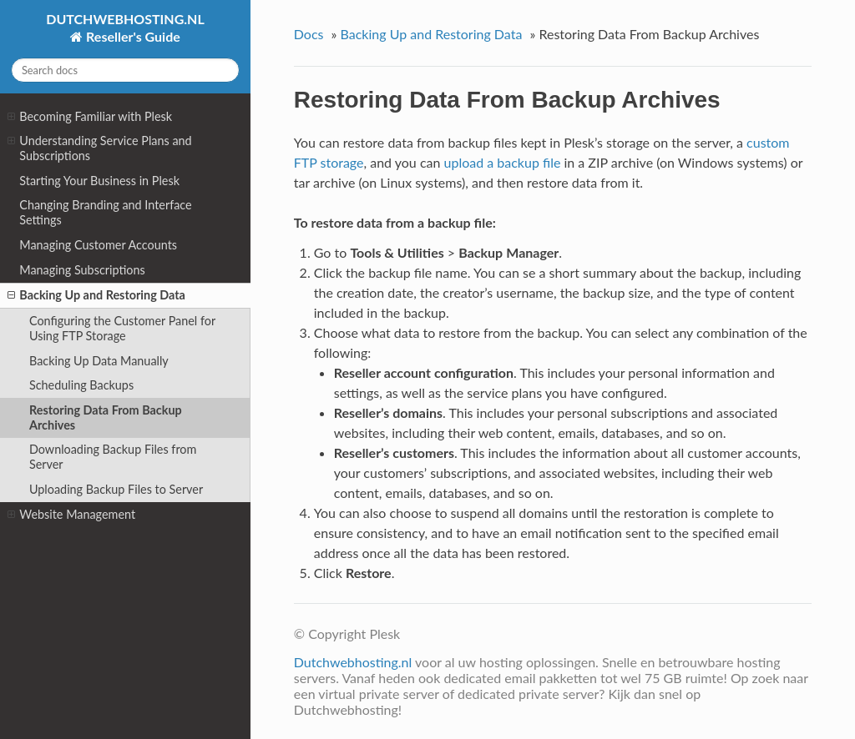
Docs (309, 34)
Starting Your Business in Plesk (99, 180)
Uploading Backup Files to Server (116, 489)
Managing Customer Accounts (98, 245)
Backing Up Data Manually (99, 361)
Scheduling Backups (81, 385)
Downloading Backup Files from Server (112, 456)
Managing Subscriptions (81, 270)
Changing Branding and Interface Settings (105, 212)
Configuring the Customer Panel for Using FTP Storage (122, 328)
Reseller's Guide (131, 36)
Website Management (71, 514)
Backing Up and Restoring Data (96, 295)
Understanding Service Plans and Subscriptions (99, 148)
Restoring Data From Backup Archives (105, 417)
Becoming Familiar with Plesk (90, 116)
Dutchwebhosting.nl (353, 662)
